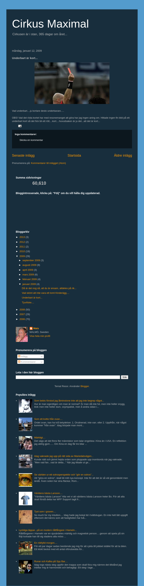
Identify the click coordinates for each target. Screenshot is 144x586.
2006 (23, 319)
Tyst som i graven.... (45, 511)
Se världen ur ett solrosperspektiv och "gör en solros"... (63, 474)
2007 (23, 314)
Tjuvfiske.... (28, 302)
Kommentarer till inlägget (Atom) (48, 163)
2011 (23, 246)
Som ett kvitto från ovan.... (48, 419)
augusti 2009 (29, 265)
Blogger (85, 386)
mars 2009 (28, 274)
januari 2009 (29, 284)
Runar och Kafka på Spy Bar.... (51, 561)
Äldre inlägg (123, 155)
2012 (23, 242)
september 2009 (31, 260)
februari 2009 (30, 279)
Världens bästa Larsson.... (48, 493)
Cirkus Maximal (50, 23)
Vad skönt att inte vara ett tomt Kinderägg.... (45, 293)
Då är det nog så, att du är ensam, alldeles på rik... (49, 288)
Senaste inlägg (23, 155)
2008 (23, 309)
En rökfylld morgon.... (45, 542)
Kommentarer (27, 361)
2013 (23, 237)
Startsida (74, 155)
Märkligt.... (39, 437)
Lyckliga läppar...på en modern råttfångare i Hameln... (48, 530)
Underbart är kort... (32, 297)
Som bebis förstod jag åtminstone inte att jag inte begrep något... (69, 400)
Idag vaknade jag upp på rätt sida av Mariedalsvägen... (63, 456)
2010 (23, 251)
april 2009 (28, 269)
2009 (23, 256)
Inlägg (23, 356)
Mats (36, 328)
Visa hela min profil (40, 336)
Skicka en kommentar (31, 140)
